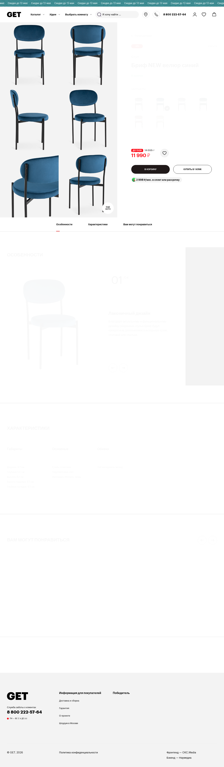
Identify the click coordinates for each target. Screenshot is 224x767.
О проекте (64, 716)
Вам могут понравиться (137, 227)
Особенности (64, 227)
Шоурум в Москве (68, 723)
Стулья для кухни (143, 32)
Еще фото (108, 208)
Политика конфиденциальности (78, 752)
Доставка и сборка (69, 701)
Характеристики (98, 227)
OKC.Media (189, 752)
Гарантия (64, 708)
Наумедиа (185, 758)
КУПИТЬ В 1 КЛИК (193, 172)
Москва (146, 14)
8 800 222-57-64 (174, 14)
